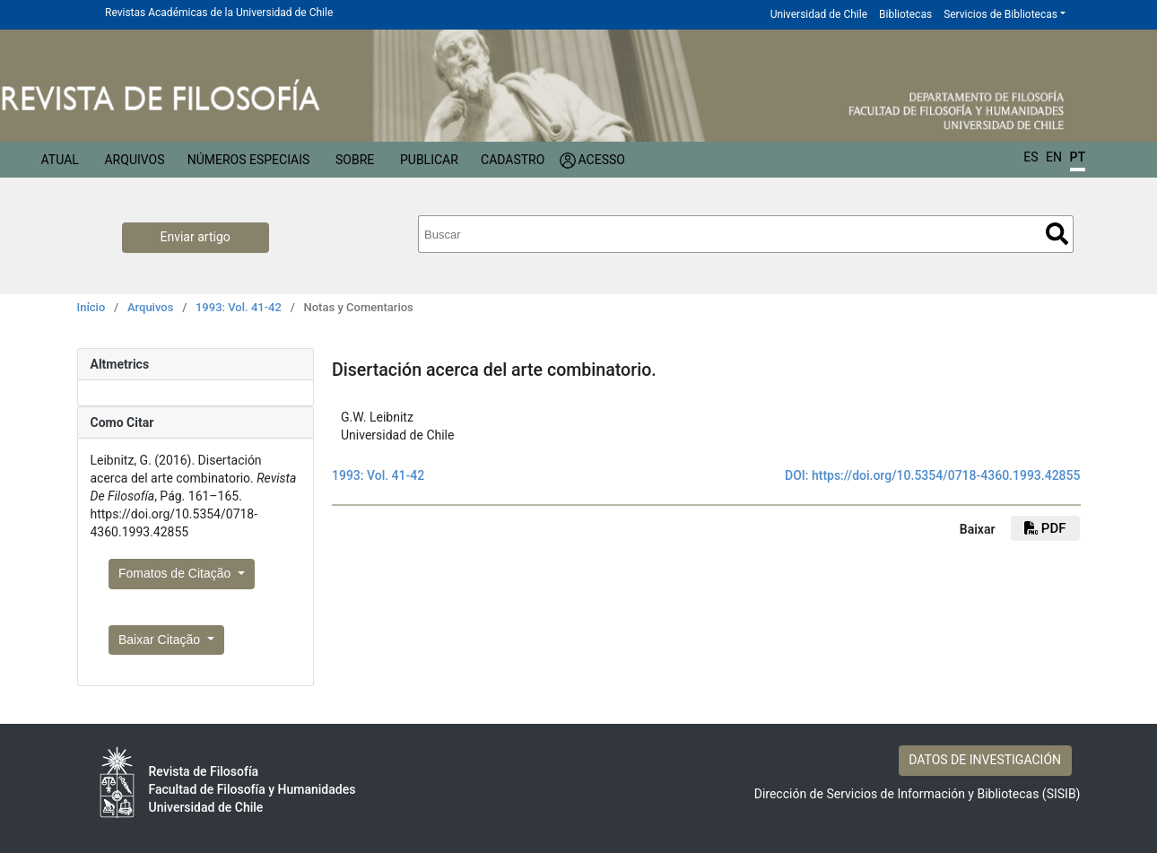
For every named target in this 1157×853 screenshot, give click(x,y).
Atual (60, 159)
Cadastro (512, 159)
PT (1077, 157)
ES (1030, 157)
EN (1054, 157)
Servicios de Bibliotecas (1000, 14)
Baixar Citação (161, 639)
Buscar (1057, 233)
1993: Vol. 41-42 (239, 307)
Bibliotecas (905, 14)
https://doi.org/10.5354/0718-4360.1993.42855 (946, 475)
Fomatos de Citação (176, 573)
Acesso (601, 159)
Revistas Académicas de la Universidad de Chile (219, 12)
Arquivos (134, 159)
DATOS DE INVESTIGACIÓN (985, 760)
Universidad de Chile (818, 14)
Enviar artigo (196, 237)
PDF (1045, 528)
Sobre (354, 159)
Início (91, 307)
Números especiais (248, 159)
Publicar (429, 159)
